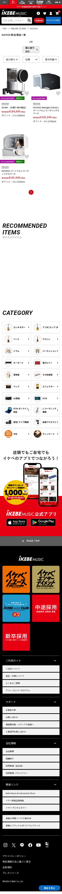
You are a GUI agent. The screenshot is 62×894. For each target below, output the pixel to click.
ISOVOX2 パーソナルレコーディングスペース (15, 175)
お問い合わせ (12, 719)
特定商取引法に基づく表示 (16, 864)
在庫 (27, 62)
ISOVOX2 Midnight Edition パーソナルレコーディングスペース (46, 113)
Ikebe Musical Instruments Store (20, 795)
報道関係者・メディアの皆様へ (20, 727)
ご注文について (13, 671)
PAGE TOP (33, 543)
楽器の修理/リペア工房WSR (18, 820)
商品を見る (47, 887)
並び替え (10, 62)
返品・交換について (15, 678)
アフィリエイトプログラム (18, 693)
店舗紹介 (10, 761)
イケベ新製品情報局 (15, 803)
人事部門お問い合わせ (16, 734)
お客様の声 (11, 712)
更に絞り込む (30, 52)
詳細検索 (38, 22)
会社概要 (10, 753)
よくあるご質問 (13, 685)
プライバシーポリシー (14, 858)
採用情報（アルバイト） (17, 775)
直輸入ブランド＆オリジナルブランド (23, 828)
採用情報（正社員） (15, 768)
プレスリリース (10, 875)
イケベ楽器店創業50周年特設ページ (31, 7)
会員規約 (7, 870)
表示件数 (49, 62)
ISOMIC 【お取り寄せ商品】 (14, 110)
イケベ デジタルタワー (16, 810)
